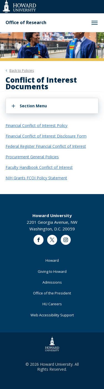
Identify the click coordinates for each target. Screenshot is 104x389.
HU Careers (52, 303)
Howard (52, 260)
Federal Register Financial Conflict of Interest (46, 146)
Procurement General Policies (32, 156)
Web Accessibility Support (52, 314)
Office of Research (26, 22)
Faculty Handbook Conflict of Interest (39, 167)
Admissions (52, 282)
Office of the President (52, 293)
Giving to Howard (52, 271)
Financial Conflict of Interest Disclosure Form (46, 136)
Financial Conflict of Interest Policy (36, 125)
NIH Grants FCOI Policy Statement (36, 177)
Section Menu (33, 105)
